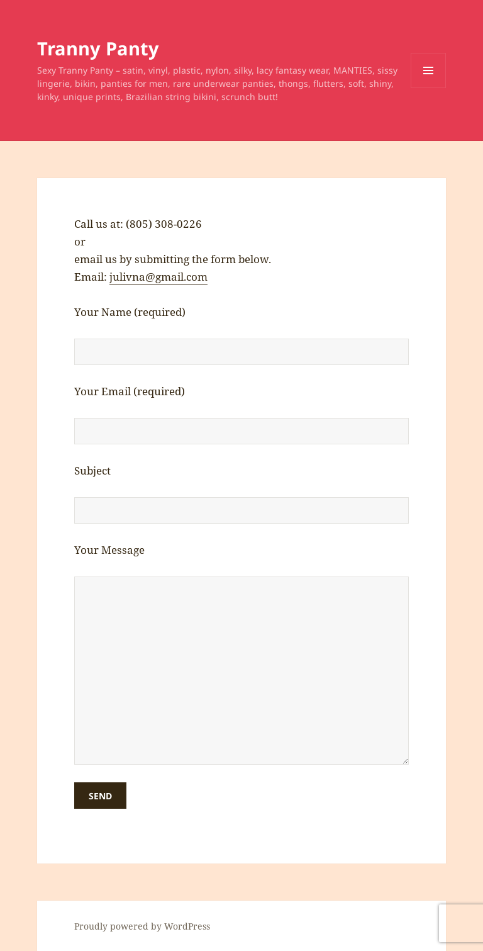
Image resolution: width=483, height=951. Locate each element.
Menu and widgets (428, 87)
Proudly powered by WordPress (142, 926)
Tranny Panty (98, 48)
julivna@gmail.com (158, 276)
